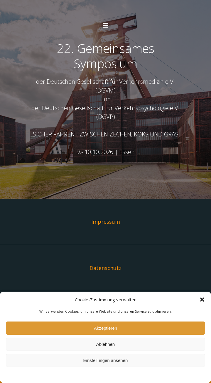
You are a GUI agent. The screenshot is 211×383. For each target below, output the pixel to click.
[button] (202, 299)
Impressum (105, 221)
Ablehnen (105, 344)
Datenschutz (105, 267)
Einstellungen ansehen (105, 360)
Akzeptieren (105, 328)
